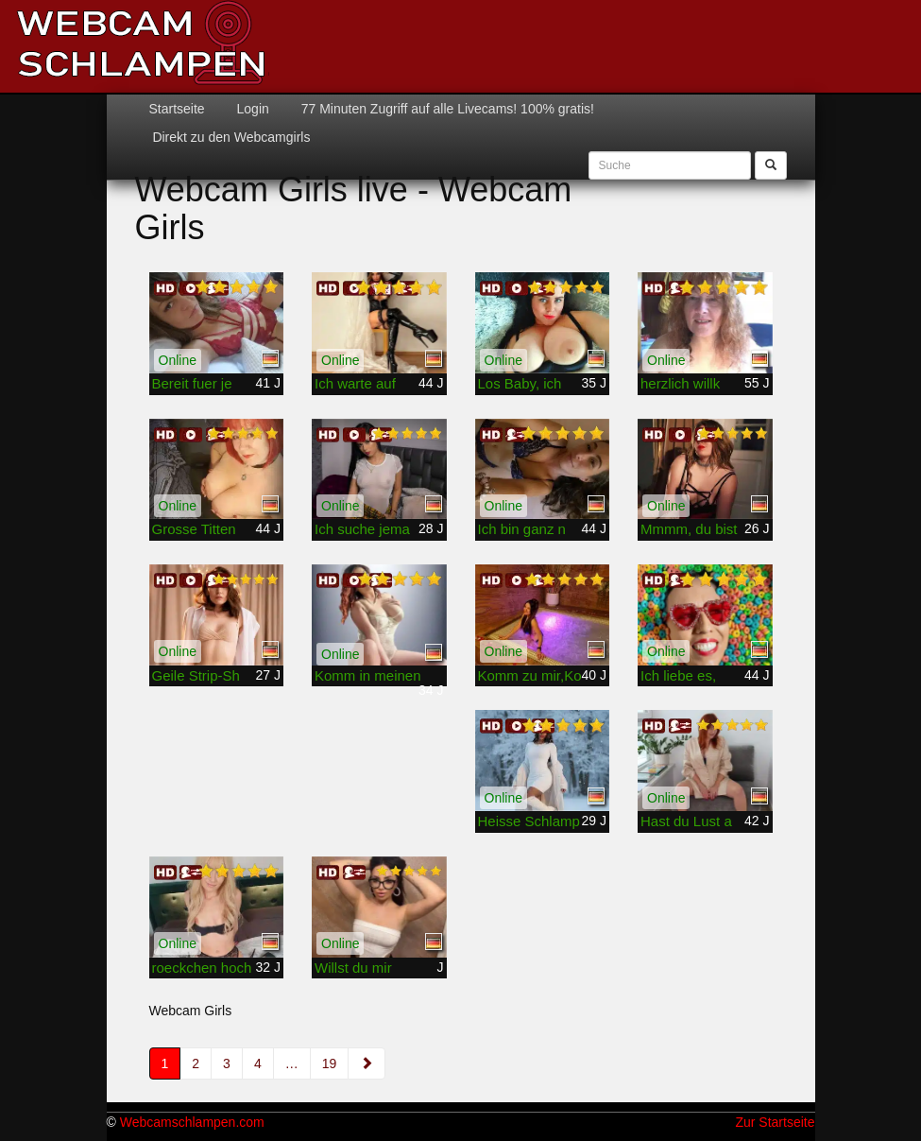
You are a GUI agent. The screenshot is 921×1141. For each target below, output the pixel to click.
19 (329, 1063)
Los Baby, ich (520, 383)
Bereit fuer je (192, 383)
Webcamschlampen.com (192, 1122)
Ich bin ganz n (522, 529)
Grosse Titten (194, 529)
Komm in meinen (368, 675)
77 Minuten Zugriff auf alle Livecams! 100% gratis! (446, 108)
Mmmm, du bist (689, 529)
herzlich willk (680, 383)
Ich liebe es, (678, 675)
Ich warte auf (355, 383)
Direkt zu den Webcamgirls (230, 137)
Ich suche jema (362, 529)
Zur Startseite (774, 1122)
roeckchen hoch (202, 967)
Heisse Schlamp (529, 821)
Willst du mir (353, 967)
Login (251, 108)
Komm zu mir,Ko (530, 675)
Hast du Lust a (686, 821)
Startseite (177, 108)
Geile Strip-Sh (196, 675)
